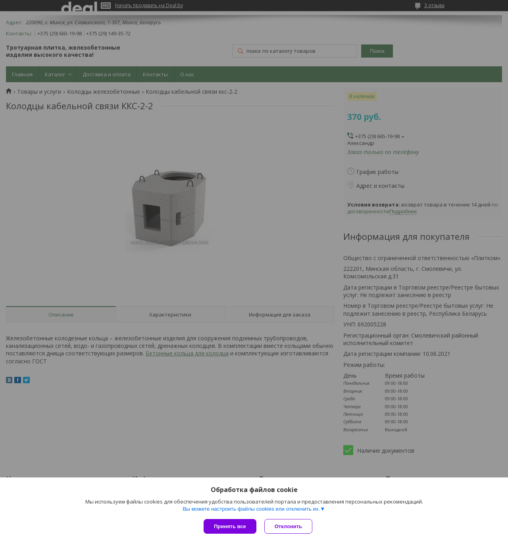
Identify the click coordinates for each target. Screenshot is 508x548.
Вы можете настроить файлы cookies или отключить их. (251, 509)
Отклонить (288, 526)
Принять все (230, 526)
